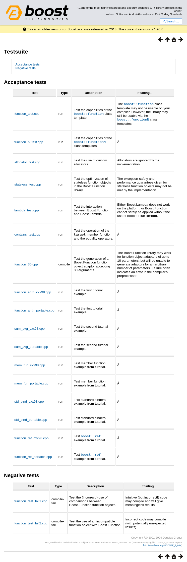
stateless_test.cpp (27, 184)
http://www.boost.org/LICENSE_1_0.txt (162, 543)
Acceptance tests (27, 64)
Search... (171, 21)
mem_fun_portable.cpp (31, 382)
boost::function (89, 113)
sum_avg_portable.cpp (31, 345)
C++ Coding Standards (168, 14)
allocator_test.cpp (27, 161)
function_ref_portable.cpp (33, 455)
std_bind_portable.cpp (30, 418)
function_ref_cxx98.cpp (31, 437)
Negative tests (25, 68)
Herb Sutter (116, 14)
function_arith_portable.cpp (34, 309)
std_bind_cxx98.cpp (29, 400)
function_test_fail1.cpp (31, 499)
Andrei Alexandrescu (141, 14)
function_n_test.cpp (28, 141)
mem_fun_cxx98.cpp (29, 364)
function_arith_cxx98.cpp (32, 291)
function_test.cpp (27, 113)
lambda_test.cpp (26, 209)
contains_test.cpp (27, 233)
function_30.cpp (26, 263)
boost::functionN (133, 119)
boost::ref (91, 435)
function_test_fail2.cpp (31, 521)
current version (137, 29)
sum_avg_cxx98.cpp (29, 327)
